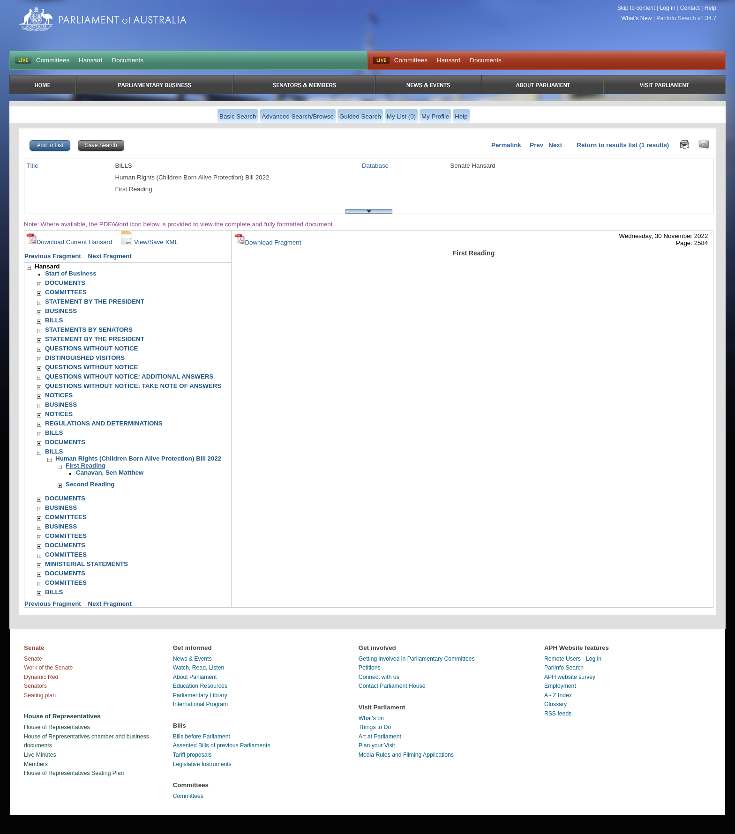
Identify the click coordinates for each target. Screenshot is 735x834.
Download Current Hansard (69, 242)
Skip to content (636, 8)
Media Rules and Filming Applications (406, 755)
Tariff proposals (192, 755)
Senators (35, 686)
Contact (690, 8)
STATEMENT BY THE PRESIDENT (94, 301)
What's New (637, 18)
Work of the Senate (48, 667)
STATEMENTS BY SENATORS (89, 329)
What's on (371, 718)
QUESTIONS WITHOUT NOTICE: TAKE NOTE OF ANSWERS (133, 385)
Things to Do (375, 727)
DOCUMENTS (65, 282)
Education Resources (200, 686)
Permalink (506, 145)
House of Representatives (57, 727)
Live (381, 60)
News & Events (192, 658)
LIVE (23, 60)
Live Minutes (40, 755)
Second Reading (90, 484)
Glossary (555, 704)
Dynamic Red (41, 677)
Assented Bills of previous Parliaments (221, 745)
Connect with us (379, 677)
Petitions (370, 667)
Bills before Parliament (201, 736)
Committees (52, 60)
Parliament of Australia (103, 19)
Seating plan (40, 695)
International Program (200, 704)
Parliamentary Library (200, 695)
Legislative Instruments (202, 764)
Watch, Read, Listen (199, 667)
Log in (667, 8)
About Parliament (195, 677)
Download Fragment (267, 242)
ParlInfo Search (564, 667)
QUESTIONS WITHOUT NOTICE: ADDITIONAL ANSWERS (129, 376)
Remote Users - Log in (572, 658)
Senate (33, 658)
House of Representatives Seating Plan (74, 773)
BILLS (54, 320)
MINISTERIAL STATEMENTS (86, 563)
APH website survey (569, 677)
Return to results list (607, 145)
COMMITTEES (66, 292)
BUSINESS (61, 310)
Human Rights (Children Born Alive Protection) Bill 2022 (138, 458)
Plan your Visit (377, 745)
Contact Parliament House (392, 686)
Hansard (90, 60)
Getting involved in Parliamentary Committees (417, 658)
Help (710, 8)
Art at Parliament (380, 736)
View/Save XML (148, 242)
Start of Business (71, 273)
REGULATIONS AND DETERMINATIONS (104, 423)
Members (36, 764)
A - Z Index (558, 695)
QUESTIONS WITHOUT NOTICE (91, 348)
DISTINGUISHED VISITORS (85, 357)
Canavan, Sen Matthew (109, 472)
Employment (560, 686)
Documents (127, 60)
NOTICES (59, 395)
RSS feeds (557, 713)
